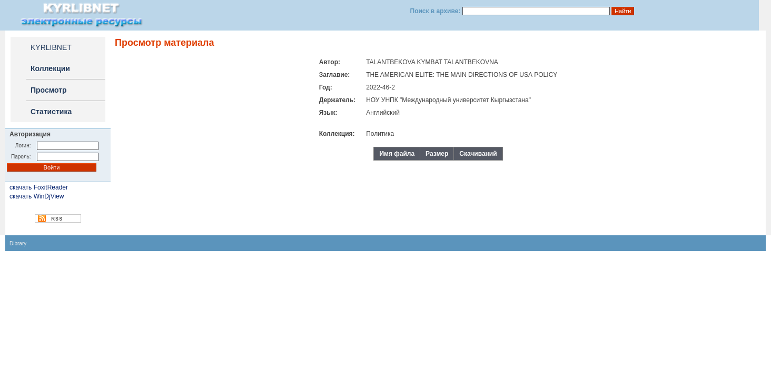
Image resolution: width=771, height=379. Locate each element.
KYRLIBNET (51, 47)
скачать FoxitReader (38, 187)
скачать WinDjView (36, 196)
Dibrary (17, 243)
